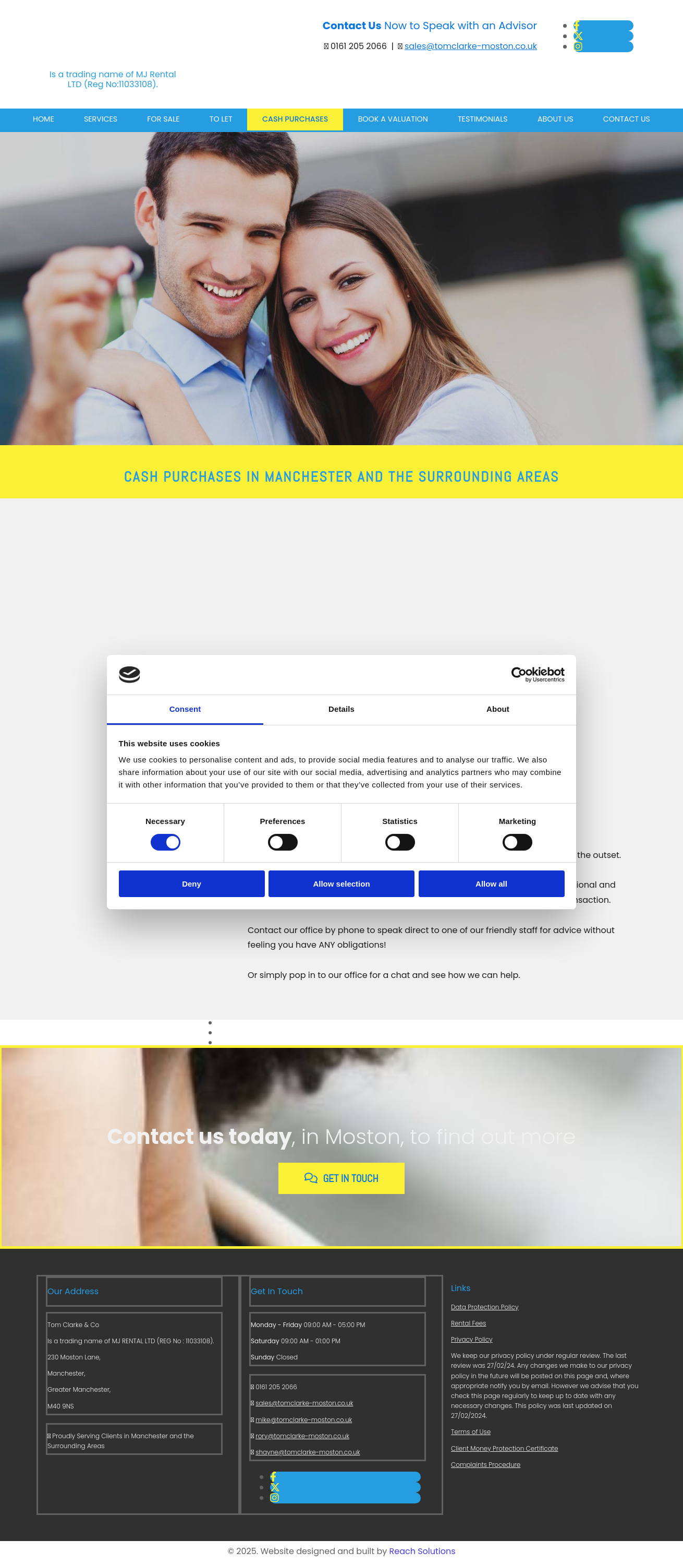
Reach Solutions (422, 1553)
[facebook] (577, 26)
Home (50, 121)
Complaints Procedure (485, 1466)
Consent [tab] (185, 709)
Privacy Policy (472, 1341)
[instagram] (578, 47)
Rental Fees (468, 1324)
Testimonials (479, 121)
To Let (221, 121)
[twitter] (578, 36)
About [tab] (497, 709)
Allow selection (341, 883)
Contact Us (619, 121)
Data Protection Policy (485, 1308)
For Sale (166, 121)
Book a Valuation (389, 121)
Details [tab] (341, 709)
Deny (191, 883)
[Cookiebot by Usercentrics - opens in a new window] (519, 675)
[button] (341, 1180)
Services (105, 121)
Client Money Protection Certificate (504, 1450)
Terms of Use (471, 1433)
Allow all (491, 883)
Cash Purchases (293, 121)
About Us (549, 121)
